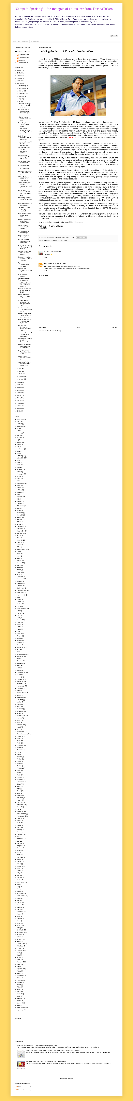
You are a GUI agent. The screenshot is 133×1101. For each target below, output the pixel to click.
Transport (19, 962)
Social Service (21, 896)
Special (19, 900)
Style (18, 916)
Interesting (20, 686)
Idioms (19, 670)
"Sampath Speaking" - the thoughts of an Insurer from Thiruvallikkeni (64, 9)
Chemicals (20, 513)
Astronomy (20, 456)
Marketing (20, 736)
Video (18, 987)
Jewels (19, 695)
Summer (19, 918)
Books (18, 485)
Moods (19, 761)
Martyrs (19, 738)
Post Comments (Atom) (54, 331)
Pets (18, 809)
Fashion (19, 601)
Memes (19, 747)
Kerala (19, 704)
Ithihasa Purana (21, 693)
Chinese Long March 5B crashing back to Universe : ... (24, 346)
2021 (18, 83)
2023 (18, 78)
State (18, 909)
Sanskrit (19, 861)
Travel (18, 964)
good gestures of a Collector (23, 275)
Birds (18, 478)
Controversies (21, 533)
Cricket (19, 540)
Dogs (18, 565)
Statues (19, 914)
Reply (45, 257)
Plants (18, 823)
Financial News (21, 608)
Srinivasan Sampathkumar (23, 61)
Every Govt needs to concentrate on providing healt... (24, 221)
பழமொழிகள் (21, 1010)
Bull (18, 494)
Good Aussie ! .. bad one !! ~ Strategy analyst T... (24, 284)
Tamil (18, 928)
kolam (18, 706)
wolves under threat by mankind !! (24, 161)
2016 (18, 393)
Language (20, 711)
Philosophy (20, 811)
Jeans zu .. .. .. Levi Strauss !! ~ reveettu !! (24, 209)
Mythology (20, 779)
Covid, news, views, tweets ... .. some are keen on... (24, 296)
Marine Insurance (22, 734)
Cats (18, 508)
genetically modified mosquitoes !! (24, 279)
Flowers (19, 620)
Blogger (70, 1078)
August (21, 96)
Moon (18, 763)
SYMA (18, 925)
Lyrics (18, 729)
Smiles (19, 891)
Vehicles (19, 982)
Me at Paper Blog (35, 41)
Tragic (65, 240)
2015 (18, 395)
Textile (18, 941)
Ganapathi (20, 640)
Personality (60, 240)
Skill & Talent (20, 882)
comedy (19, 524)
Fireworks (20, 613)
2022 (18, 81)
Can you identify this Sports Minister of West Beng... (24, 241)
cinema (19, 519)
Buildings (19, 492)
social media (20, 893)
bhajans (19, 476)
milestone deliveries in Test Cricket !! (25, 204)
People (19, 802)
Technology (20, 932)
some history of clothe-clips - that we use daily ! (24, 156)
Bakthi (18, 462)
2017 (18, 390)
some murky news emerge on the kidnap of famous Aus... (24, 303)
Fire (18, 611)
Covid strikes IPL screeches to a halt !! (24, 357)
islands (19, 690)
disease (19, 563)
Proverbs (19, 832)
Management (21, 731)
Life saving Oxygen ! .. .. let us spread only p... (25, 199)
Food (18, 622)
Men (18, 752)
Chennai (19, 515)
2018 (18, 387)
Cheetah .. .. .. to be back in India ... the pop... (24, 118)
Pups (45, 263)
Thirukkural (20, 946)
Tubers (19, 971)
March (21, 374)
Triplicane (20, 969)
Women (19, 1003)
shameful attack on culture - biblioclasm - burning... (24, 150)
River (18, 850)
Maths (18, 741)
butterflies (20, 497)
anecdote (19, 437)
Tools (18, 955)
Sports (19, 902)
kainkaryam (20, 697)
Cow (18, 538)
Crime (18, 542)
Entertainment (21, 590)
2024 (18, 75)
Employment (20, 588)
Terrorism (19, 939)
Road (18, 852)
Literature (19, 725)
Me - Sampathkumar (23, 41)
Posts (18, 1086)
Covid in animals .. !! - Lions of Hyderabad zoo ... (25, 309)
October (21, 91)
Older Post (114, 328)
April (20, 371)
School (19, 864)
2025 (18, 73)
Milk (18, 754)
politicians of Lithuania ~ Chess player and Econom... (25, 247)
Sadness (19, 857)
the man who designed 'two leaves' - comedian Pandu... (24, 328)
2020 (18, 382)
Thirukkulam (20, 943)
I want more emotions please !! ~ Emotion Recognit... (25, 258)
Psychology (20, 834)
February (21, 376)
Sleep (18, 887)
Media (18, 743)
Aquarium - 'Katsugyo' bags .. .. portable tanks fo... (24, 105)
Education (20, 579)
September (22, 93)
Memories (20, 750)
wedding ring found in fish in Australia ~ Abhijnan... (24, 252)
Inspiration (20, 679)
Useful (18, 973)
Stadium (19, 907)
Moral (18, 766)
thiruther (19, 948)
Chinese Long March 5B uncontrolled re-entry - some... (24, 315)
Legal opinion (47, 240)
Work (18, 1005)
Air (17, 428)
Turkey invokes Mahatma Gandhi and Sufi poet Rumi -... (24, 131)
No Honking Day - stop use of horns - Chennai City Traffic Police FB (46, 1061)
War (18, 991)
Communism (20, 526)
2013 (18, 400)
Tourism (19, 957)
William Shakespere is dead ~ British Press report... (25, 178)
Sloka (18, 889)
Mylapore (19, 777)
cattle (18, 510)
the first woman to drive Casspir (23, 231)
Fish (18, 615)
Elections (19, 581)
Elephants (20, 583)
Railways (19, 839)
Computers (20, 528)
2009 (18, 411)
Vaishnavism (20, 975)
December (22, 86)
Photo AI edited (21, 814)
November (22, 88)
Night (18, 788)
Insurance (20, 684)
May (20, 368)
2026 (18, 70)
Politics (19, 830)
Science (19, 866)
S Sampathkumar (24, 55)
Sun (18, 921)
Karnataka (20, 700)
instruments (20, 681)
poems (19, 825)
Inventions (20, 688)
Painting (19, 795)
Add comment (43, 275)
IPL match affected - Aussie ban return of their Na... (24, 352)
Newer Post (42, 328)
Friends (19, 627)
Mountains (20, 768)
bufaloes (19, 490)
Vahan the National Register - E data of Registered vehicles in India (37, 1045)
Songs (18, 898)
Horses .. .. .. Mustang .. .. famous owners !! (24, 172)
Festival (19, 604)
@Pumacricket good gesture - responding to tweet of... (25, 185)
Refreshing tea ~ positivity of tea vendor (23, 124)
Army (18, 451)
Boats (18, 481)
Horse (18, 665)
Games (19, 638)
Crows (18, 544)
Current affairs (21, 549)
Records (19, 843)
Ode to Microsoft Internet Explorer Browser (24, 226)
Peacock (19, 800)
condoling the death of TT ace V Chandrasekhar (66, 51)
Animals (19, 442)
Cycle (18, 551)
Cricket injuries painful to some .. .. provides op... (24, 143)
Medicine (53, 240)
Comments (20, 1090)
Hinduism (19, 661)
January (21, 379)
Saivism (19, 859)
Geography (20, 647)
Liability (19, 720)
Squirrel (19, 905)
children (19, 517)
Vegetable (20, 980)
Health (19, 659)
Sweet (18, 923)
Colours (19, 522)
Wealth (19, 996)
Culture (19, 547)
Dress (18, 574)
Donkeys (19, 567)
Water (18, 994)
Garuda (19, 645)
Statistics (19, 912)
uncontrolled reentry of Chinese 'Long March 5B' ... (25, 334)
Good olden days (22, 654)
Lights (18, 722)
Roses (18, 855)
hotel (18, 668)
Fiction (19, 606)
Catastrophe (20, 506)
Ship (18, 875)
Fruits (18, 629)
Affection (19, 424)
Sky (18, 884)
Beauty (19, 467)
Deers (18, 556)
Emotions (19, 586)
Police (18, 827)
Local (18, 727)
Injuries (19, 674)
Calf (18, 499)
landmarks (20, 709)
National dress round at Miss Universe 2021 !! (24, 290)
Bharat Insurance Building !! (23, 236)
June (20, 101)
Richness (19, 848)
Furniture (19, 633)
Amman (19, 431)
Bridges (19, 487)
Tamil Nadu (20, 930)
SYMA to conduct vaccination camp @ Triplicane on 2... (25, 166)
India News (20, 672)
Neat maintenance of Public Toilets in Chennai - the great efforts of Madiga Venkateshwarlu (53, 1050)
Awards (19, 460)
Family (19, 599)
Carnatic (19, 501)
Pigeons (19, 818)
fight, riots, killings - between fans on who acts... (24, 264)
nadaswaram (20, 782)
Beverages (20, 474)
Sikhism (19, 880)
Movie (18, 770)
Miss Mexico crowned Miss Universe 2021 (24, 215)
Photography (20, 816)
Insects (19, 677)
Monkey (19, 759)
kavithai (19, 702)
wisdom (19, 1000)
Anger (18, 440)
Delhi (18, 558)
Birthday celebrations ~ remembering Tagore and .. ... (24, 321)
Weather (19, 998)
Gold (18, 652)
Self (18, 873)
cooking (19, 535)
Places (19, 820)
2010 (18, 408)
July (20, 99)
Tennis (19, 937)
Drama (19, 570)
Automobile (20, 458)
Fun (18, 631)
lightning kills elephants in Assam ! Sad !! (25, 270)
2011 (18, 406)
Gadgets (19, 636)
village (18, 989)
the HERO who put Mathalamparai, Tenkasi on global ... (24, 112)
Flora (18, 617)
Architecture (20, 449)
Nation (19, 784)
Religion (19, 845)
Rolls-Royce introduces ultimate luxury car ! (24, 137)
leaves (19, 713)
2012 (18, 403)
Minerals (19, 756)
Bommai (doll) (21, 483)
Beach (18, 465)
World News (20, 1007)
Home (14, 41)
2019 (18, 385)
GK (18, 649)
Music (18, 775)
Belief (18, 472)
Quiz (18, 836)
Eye (18, 597)
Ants (18, 446)
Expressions (20, 595)
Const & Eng (20, 531)
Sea (18, 868)
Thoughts (19, 950)
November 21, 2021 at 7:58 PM (57, 263)
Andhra (19, 435)
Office (18, 793)
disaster (19, 560)
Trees (18, 966)
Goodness (20, 656)
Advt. (18, 421)
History (19, 663)
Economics (20, 576)
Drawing (19, 572)
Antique (19, 444)
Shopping (19, 877)
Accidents (20, 419)
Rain (18, 841)
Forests (19, 624)
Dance (19, 554)
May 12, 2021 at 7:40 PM (53, 251)
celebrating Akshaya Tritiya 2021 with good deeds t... (24, 363)
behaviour (20, 469)
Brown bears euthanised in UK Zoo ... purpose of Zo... (24, 192)
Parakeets (20, 798)
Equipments (20, 592)
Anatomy (19, 433)
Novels (19, 791)
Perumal (19, 807)
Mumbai (19, 772)
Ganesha (19, 643)
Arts (18, 453)
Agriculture (20, 426)
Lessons (19, 718)
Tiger (18, 953)
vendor (19, 984)
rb (44, 251)
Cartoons (19, 503)
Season (19, 871)
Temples (19, 934)
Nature (19, 786)
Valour (18, 978)
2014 (18, 398)
